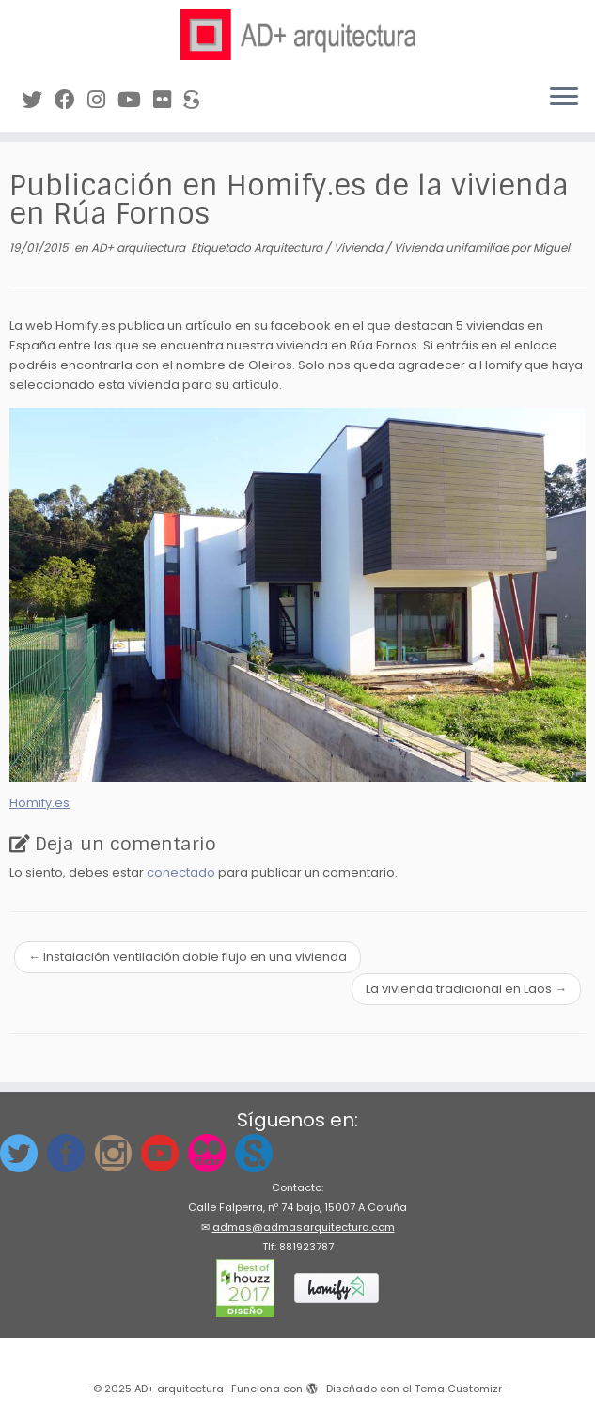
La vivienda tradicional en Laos (466, 989)
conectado (181, 872)
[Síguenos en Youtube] (135, 100)
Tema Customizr (458, 1388)
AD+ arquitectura (139, 248)
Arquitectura (289, 248)
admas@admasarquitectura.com (303, 1226)
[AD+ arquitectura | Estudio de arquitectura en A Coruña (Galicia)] (297, 34)
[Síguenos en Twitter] (38, 100)
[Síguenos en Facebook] (71, 100)
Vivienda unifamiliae (452, 248)
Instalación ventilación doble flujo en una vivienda (187, 957)
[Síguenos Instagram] (102, 100)
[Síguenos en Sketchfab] (197, 100)
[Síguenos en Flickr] (168, 100)
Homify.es (39, 803)
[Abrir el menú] (564, 99)
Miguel (551, 248)
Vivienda (359, 248)
